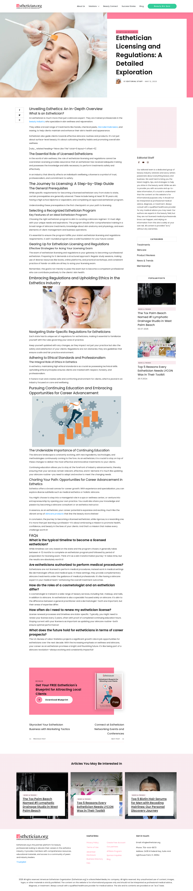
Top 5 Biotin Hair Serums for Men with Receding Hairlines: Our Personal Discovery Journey (149, 805)
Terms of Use (92, 847)
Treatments (143, 244)
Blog (108, 859)
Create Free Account (116, 842)
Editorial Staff (134, 81)
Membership (144, 266)
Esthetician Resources (127, 32)
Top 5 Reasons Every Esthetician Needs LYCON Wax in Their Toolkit (155, 371)
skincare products (54, 513)
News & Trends (145, 260)
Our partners (112, 846)
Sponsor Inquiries (114, 855)
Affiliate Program (114, 851)
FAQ (88, 863)
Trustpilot (21, 861)
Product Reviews (146, 255)
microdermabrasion (108, 127)
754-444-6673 (149, 847)
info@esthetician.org (151, 842)
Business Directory (95, 859)
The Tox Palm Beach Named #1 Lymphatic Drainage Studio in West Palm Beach (155, 319)
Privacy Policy (93, 842)
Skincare (141, 250)
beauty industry (37, 121)
